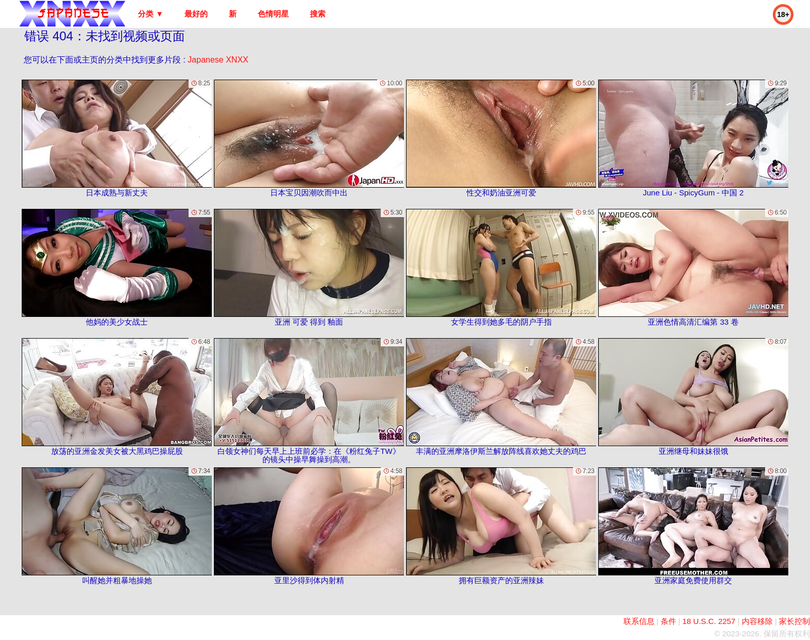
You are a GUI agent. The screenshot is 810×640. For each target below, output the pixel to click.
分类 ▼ (150, 13)
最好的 (196, 13)
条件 (668, 621)
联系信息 (639, 621)
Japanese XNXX (218, 59)
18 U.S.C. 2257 (709, 621)
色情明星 (273, 13)
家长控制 (794, 621)
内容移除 (757, 621)
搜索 (317, 13)
